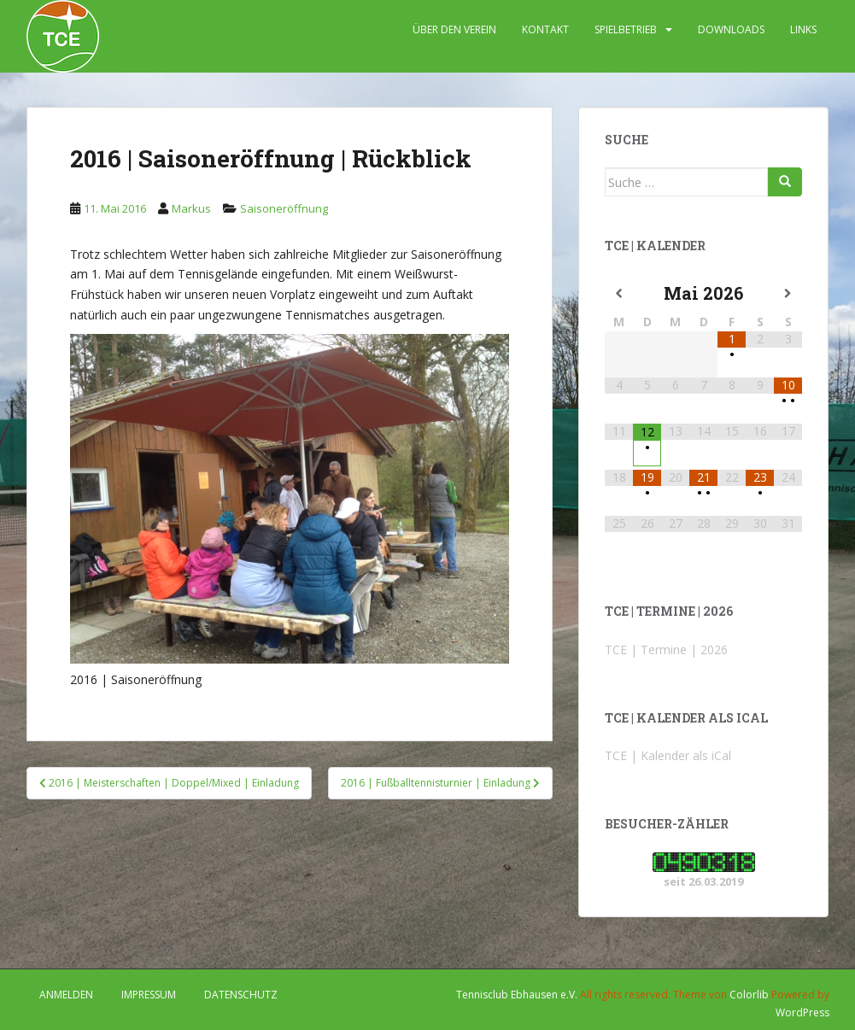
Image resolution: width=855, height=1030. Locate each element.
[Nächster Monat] (788, 293)
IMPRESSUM (148, 994)
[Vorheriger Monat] (619, 293)
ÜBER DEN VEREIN (454, 29)
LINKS (803, 29)
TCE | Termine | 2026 (666, 649)
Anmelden (66, 994)
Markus (191, 208)
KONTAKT (545, 29)
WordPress (802, 1012)
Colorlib (749, 994)
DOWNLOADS (731, 29)
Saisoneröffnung (284, 208)
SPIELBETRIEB (625, 29)
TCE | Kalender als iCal (668, 755)
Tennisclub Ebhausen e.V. (516, 994)
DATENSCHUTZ (241, 994)
